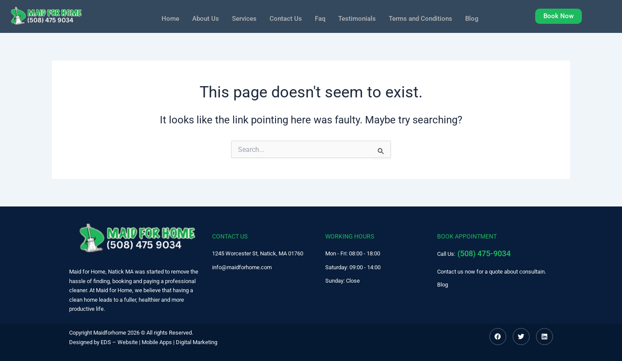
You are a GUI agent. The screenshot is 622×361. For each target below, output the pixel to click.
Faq (319, 17)
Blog (478, 17)
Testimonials (358, 17)
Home (164, 17)
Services (240, 17)
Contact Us (283, 17)
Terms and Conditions (424, 17)
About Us (200, 17)
